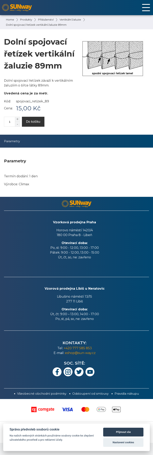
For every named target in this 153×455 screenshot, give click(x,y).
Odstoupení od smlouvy (90, 393)
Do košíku (33, 121)
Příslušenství (46, 19)
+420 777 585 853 (78, 348)
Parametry (12, 141)
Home (10, 19)
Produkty (26, 19)
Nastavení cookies (123, 442)
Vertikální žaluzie (70, 19)
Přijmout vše (123, 431)
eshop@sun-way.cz (80, 353)
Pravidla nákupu (127, 393)
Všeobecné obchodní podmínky (41, 393)
